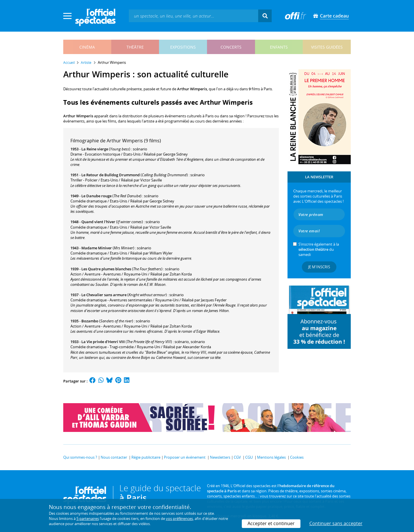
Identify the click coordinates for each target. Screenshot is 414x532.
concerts (231, 47)
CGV (237, 457)
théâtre (135, 47)
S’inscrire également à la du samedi (318, 249)
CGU (249, 457)
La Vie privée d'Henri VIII (103, 341)
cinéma (87, 47)
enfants (279, 47)
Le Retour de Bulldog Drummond (110, 174)
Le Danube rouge (96, 195)
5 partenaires (87, 518)
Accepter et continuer (271, 523)
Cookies (297, 457)
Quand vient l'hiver (98, 221)
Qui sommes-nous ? (80, 457)
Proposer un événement (185, 457)
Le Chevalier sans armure (103, 294)
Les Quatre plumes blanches (106, 268)
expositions (183, 47)
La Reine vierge (94, 149)
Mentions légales (271, 457)
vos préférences (179, 518)
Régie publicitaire (145, 457)
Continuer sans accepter (336, 523)
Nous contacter (114, 457)
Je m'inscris (319, 266)
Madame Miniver (96, 247)
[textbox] (193, 15)
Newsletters (220, 457)
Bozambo (89, 321)
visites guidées (327, 47)
